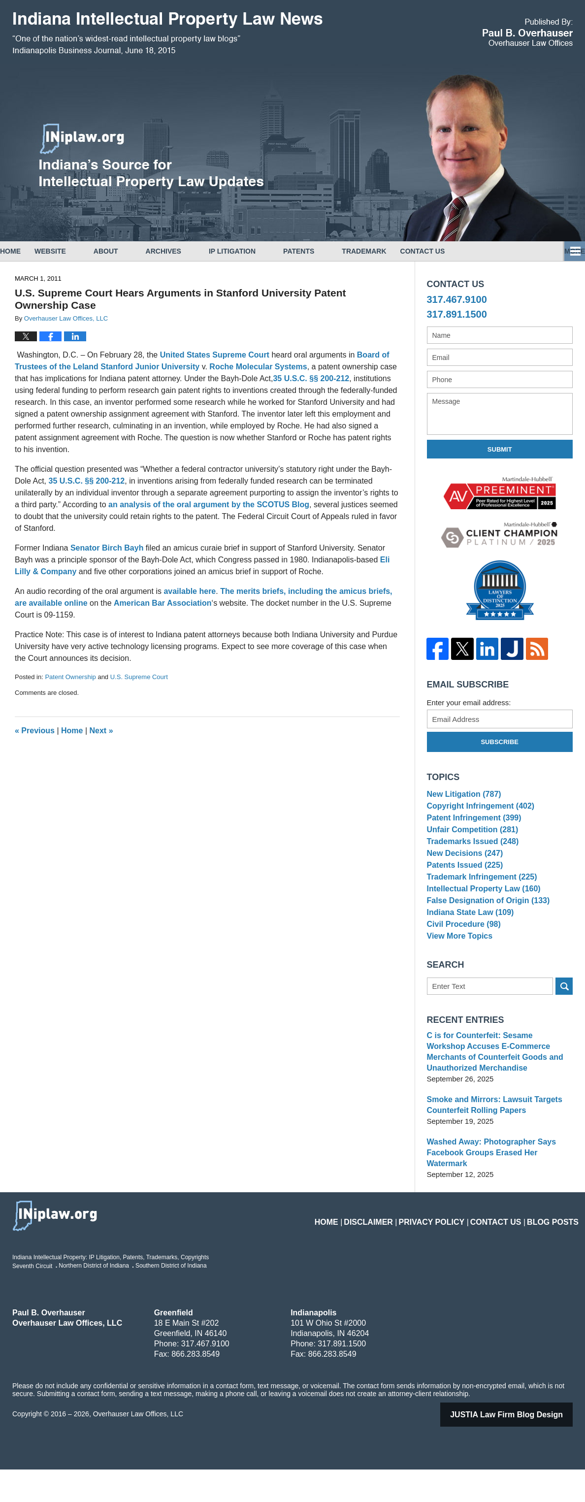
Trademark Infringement (478, 901)
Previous (35, 730)
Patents (326, 251)
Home (24, 251)
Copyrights (465, 251)
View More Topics (457, 977)
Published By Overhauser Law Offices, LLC (528, 32)
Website (78, 251)
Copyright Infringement (477, 811)
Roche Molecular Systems (258, 366)
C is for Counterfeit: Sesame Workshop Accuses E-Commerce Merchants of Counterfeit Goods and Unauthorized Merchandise (495, 1095)
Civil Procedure (461, 962)
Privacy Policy (450, 1248)
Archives (191, 251)
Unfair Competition (470, 841)
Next (101, 730)
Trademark (391, 251)
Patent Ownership (70, 677)
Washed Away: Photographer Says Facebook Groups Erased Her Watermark (499, 1190)
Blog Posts (556, 1248)
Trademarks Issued (470, 856)
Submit (500, 449)
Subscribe (500, 742)
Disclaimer (396, 1248)
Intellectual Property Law (480, 917)
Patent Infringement (471, 825)
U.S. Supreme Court (139, 677)
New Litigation (462, 795)
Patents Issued (462, 886)
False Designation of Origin (484, 932)
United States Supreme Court (214, 355)
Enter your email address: (469, 702)
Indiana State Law (468, 947)
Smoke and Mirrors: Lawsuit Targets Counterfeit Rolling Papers (490, 1148)
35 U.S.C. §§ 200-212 (311, 378)
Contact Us (537, 251)
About (133, 251)
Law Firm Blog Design (519, 1447)
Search (564, 1029)
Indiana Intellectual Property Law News (167, 33)
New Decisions (462, 871)
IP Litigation (259, 251)
